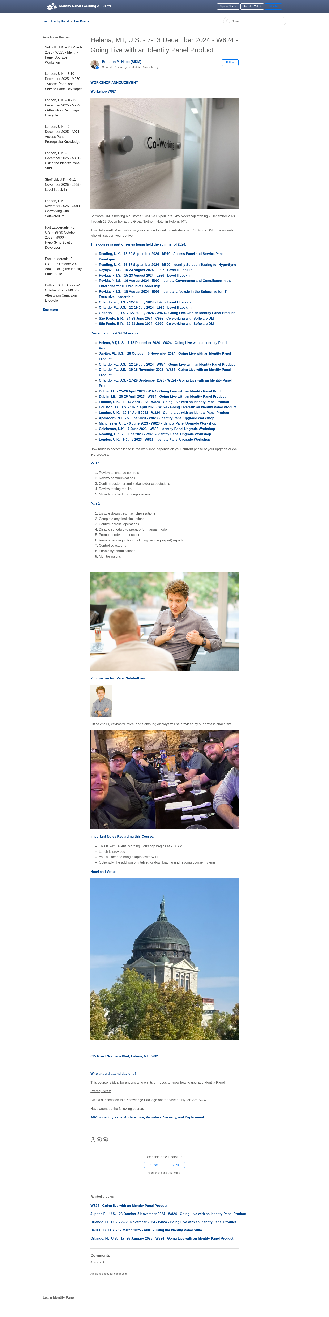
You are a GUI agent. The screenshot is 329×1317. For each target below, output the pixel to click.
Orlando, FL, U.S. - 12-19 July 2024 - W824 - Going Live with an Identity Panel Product (167, 313)
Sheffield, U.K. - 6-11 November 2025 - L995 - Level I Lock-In (63, 184)
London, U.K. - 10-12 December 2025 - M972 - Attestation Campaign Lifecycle (62, 107)
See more (50, 309)
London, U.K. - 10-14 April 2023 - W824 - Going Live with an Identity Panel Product (164, 402)
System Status (228, 6)
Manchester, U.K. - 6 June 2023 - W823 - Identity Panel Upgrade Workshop (157, 423)
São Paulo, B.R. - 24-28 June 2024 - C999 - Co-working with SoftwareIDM (156, 318)
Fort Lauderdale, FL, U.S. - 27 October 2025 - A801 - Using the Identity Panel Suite (63, 266)
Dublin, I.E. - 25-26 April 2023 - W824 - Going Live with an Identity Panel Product (162, 391)
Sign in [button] (273, 6)
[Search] (254, 21)
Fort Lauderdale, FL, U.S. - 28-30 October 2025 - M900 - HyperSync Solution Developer (60, 237)
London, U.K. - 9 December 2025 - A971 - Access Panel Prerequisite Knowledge (63, 134)
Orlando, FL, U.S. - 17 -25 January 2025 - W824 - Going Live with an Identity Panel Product (161, 1238)
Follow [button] (230, 62)
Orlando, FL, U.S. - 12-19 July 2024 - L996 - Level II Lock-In (145, 307)
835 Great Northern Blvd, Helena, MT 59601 (124, 1056)
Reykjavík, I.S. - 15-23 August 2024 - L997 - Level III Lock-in (145, 270)
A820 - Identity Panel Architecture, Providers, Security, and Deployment (147, 1117)
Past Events (81, 21)
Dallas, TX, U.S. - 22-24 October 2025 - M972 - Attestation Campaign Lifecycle (62, 293)
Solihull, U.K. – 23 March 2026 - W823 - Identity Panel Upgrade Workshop (63, 55)
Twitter (99, 1139)
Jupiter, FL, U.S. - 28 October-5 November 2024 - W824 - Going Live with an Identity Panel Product (168, 1214)
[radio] (153, 1165)
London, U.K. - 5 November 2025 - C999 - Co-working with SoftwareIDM (63, 208)
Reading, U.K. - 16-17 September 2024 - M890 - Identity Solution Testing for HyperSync (167, 265)
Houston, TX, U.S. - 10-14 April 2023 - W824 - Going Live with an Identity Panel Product (167, 407)
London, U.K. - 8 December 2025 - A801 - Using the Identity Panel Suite (63, 160)
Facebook (93, 1139)
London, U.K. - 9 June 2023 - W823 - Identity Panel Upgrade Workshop (154, 439)
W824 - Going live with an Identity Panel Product (128, 1205)
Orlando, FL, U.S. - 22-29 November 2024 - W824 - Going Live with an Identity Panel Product (163, 1222)
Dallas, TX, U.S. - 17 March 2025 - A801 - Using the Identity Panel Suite (146, 1230)
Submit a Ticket (252, 6)
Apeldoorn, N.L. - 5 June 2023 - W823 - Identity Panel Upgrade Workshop (156, 418)
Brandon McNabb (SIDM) (121, 62)
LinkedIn (105, 1139)
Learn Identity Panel (56, 21)
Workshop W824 (103, 91)
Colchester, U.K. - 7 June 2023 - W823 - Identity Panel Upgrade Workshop (157, 429)
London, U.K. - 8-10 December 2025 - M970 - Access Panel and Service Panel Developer (63, 81)
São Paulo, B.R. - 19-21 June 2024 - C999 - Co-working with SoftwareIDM (156, 323)
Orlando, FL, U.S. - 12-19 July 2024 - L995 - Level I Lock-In (145, 302)
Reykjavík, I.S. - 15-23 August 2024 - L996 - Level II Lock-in (145, 275)
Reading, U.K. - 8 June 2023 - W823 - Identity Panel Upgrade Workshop (155, 434)
